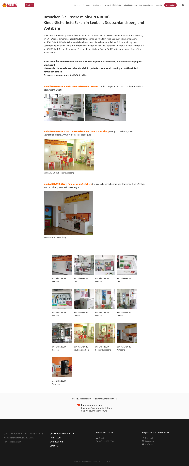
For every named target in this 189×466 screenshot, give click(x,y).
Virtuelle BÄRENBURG (113, 5)
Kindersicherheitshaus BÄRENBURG (19, 437)
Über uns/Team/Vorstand (62, 433)
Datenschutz (56, 441)
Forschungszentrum (12, 441)
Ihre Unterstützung (146, 5)
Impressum (55, 437)
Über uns (76, 5)
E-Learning (170, 5)
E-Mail (100, 438)
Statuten (54, 445)
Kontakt (159, 5)
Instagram (148, 441)
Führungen (87, 5)
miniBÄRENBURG (130, 5)
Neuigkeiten (98, 5)
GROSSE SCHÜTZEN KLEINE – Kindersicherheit (23, 433)
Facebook (147, 438)
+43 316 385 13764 (105, 441)
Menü (28, 5)
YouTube (147, 444)
